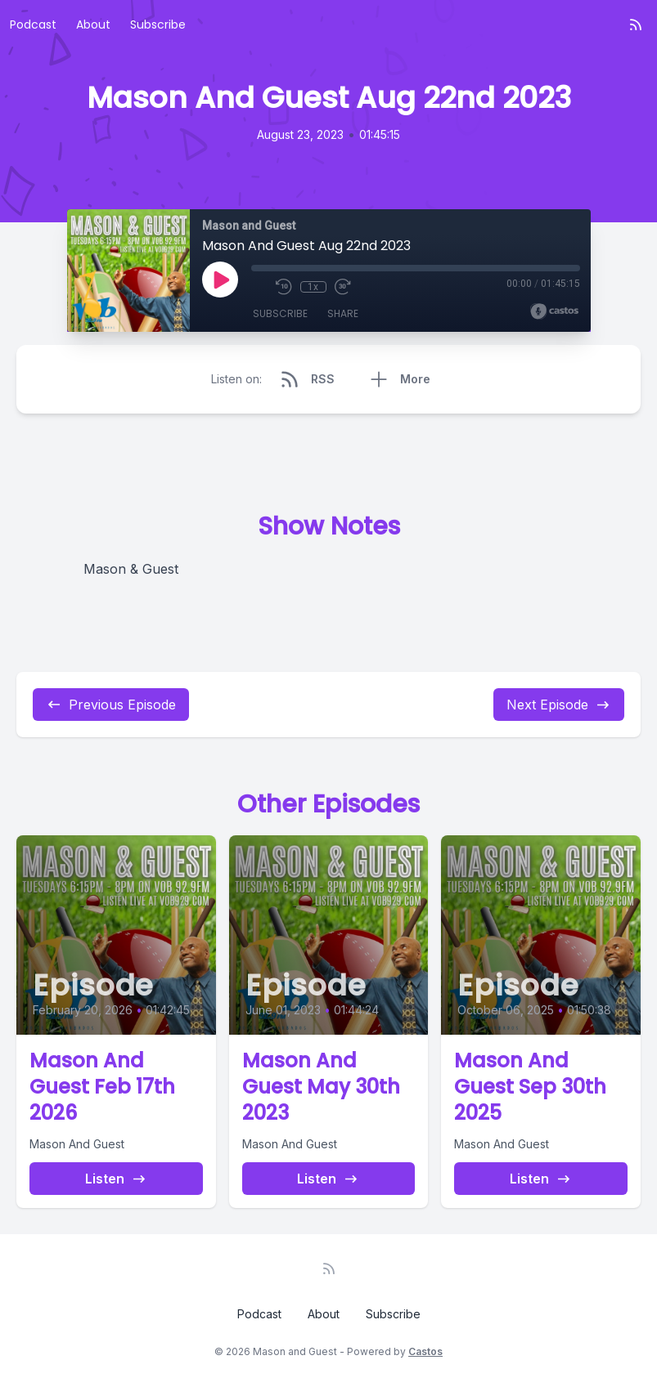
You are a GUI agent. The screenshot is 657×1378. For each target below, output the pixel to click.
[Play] (220, 280)
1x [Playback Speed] (313, 287)
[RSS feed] (635, 24)
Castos (425, 1351)
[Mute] (259, 287)
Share (342, 313)
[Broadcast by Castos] (554, 311)
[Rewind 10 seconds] (284, 287)
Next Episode (558, 704)
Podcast (33, 24)
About (93, 24)
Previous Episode (111, 704)
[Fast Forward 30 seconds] (343, 287)
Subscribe (158, 24)
